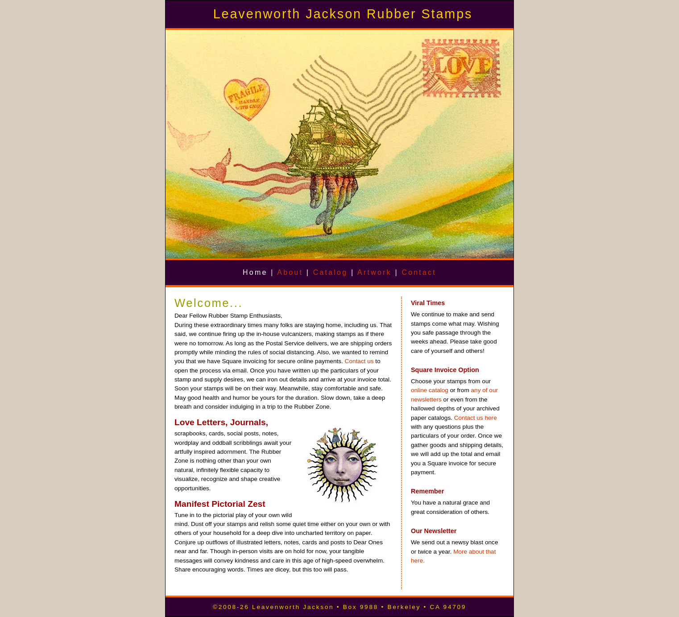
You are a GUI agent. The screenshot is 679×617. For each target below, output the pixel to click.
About (290, 272)
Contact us (359, 361)
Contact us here (475, 417)
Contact (419, 272)
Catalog (330, 272)
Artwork (374, 272)
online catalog (429, 390)
